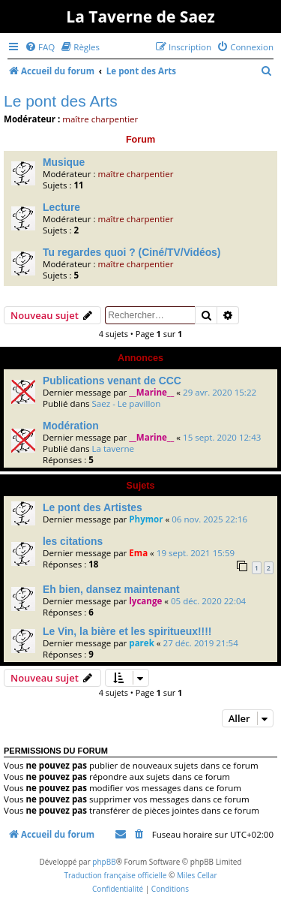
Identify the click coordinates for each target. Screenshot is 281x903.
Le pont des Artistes (92, 507)
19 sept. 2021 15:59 (196, 552)
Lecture (61, 207)
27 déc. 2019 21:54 (200, 643)
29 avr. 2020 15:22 (219, 392)
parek (141, 643)
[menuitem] (40, 47)
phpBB (103, 861)
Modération (71, 426)
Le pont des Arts (61, 101)
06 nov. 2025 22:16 (209, 519)
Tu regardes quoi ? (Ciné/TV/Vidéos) (131, 252)
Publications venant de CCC (112, 381)
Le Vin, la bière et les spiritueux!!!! (127, 631)
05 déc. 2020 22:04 (208, 601)
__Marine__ (151, 392)
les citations (73, 541)
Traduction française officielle (115, 875)
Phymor (146, 519)
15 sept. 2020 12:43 (222, 437)
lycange (145, 601)
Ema (138, 552)
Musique (64, 162)
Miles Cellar (197, 875)
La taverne (112, 448)
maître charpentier (100, 119)
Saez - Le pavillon (125, 403)
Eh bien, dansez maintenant (111, 589)
